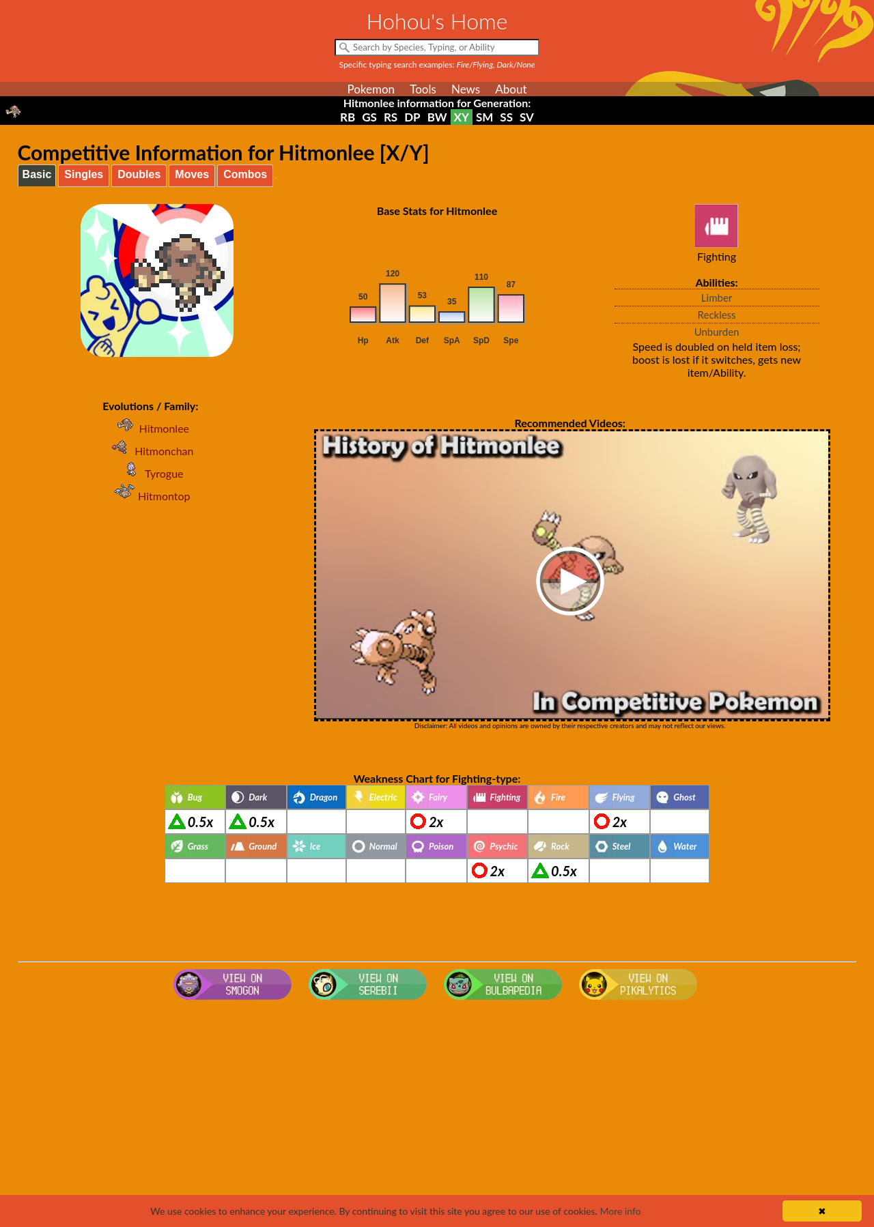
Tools (423, 89)
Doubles (138, 174)
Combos (245, 174)
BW (437, 117)
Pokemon (371, 89)
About (510, 89)
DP (412, 117)
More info (620, 1211)
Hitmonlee (151, 428)
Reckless (717, 314)
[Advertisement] (437, 1114)
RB (347, 117)
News (465, 89)
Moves (192, 174)
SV (527, 117)
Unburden (716, 332)
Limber (716, 297)
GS (369, 117)
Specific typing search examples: (437, 64)
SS (506, 117)
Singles (83, 174)
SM (484, 117)
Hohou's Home (437, 21)
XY (461, 117)
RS (390, 117)
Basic (37, 174)
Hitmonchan (150, 450)
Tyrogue (150, 473)
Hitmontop (150, 495)
